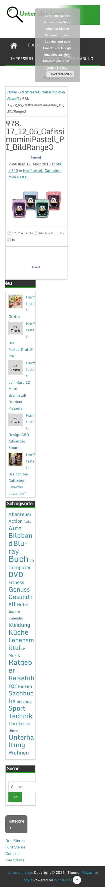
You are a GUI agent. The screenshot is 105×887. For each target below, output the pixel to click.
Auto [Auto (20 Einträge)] (15, 528)
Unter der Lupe (20, 872)
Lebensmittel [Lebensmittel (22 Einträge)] (21, 643)
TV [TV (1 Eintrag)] (28, 724)
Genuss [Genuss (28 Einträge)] (19, 589)
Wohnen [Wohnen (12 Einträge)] (18, 752)
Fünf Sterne (15, 847)
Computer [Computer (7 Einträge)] (19, 567)
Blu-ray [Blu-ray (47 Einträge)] (17, 547)
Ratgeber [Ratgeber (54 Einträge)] (20, 666)
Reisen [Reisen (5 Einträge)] (25, 686)
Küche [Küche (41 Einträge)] (18, 631)
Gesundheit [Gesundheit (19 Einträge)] (20, 600)
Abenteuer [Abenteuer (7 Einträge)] (20, 514)
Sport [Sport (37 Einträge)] (16, 708)
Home (12, 92)
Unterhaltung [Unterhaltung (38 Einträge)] (21, 741)
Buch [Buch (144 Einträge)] (18, 558)
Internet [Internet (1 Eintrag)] (14, 611)
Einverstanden (60, 74)
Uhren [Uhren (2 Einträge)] (13, 730)
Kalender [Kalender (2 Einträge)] (15, 618)
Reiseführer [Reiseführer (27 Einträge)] (21, 681)
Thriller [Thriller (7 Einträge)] (16, 723)
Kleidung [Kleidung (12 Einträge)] (19, 624)
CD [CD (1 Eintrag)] (31, 560)
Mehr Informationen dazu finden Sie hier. (57, 61)
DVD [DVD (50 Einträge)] (15, 574)
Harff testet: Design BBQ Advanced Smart (21, 431)
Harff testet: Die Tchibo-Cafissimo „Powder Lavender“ (21, 474)
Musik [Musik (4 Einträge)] (14, 655)
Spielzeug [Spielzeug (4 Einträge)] (22, 701)
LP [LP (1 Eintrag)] (23, 648)
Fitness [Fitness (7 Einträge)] (16, 582)
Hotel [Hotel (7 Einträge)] (23, 604)
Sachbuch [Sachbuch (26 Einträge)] (21, 697)
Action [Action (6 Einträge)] (15, 521)
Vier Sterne (14, 860)
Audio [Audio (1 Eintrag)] (27, 521)
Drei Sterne (15, 840)
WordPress (63, 880)
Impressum (21, 58)
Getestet (12, 853)
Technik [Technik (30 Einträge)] (20, 716)
